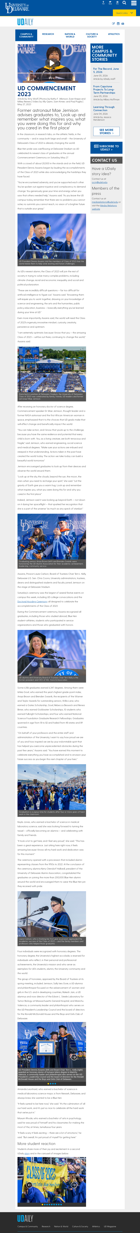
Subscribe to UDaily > (106, 147)
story (27, 1153)
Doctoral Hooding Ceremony (32, 601)
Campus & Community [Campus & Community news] (26, 35)
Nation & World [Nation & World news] (70, 35)
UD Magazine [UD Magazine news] (110, 1226)
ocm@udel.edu (99, 182)
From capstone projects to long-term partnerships (104, 89)
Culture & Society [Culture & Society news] (92, 35)
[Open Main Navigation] (133, 3)
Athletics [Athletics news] (114, 34)
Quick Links (122, 13)
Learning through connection (104, 108)
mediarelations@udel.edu (105, 201)
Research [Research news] (48, 34)
